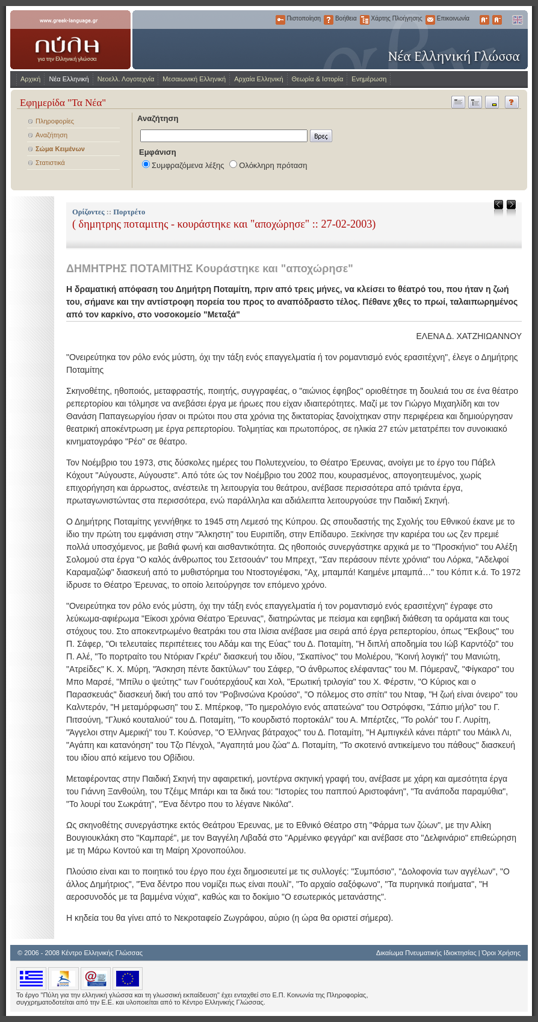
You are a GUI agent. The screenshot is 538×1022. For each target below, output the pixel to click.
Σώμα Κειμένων (60, 148)
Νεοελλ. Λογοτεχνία (126, 79)
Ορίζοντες (88, 212)
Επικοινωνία (430, 20)
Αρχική (30, 79)
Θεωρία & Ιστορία (318, 79)
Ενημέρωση (368, 79)
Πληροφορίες (55, 121)
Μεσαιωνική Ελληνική (194, 79)
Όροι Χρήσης (501, 952)
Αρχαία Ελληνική (258, 79)
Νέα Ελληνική (68, 79)
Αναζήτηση (51, 135)
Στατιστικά (50, 162)
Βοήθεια (328, 20)
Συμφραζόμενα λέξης (188, 165)
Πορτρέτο (129, 212)
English (517, 20)
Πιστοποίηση (280, 20)
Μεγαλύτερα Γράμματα (484, 20)
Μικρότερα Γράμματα (497, 20)
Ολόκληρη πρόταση (273, 165)
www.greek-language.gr (70, 39)
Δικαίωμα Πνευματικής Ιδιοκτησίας (426, 952)
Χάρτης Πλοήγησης (364, 20)
